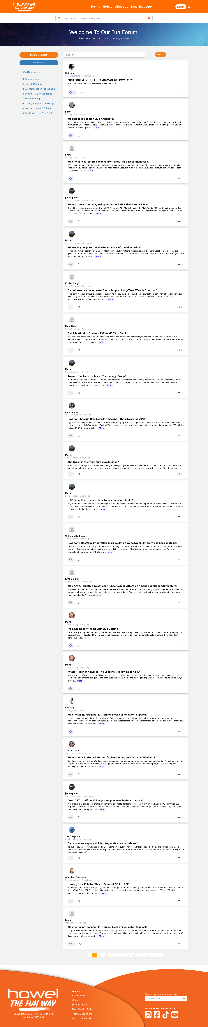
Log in (181, 6)
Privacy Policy (79, 1004)
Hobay (107, 6)
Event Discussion (32, 89)
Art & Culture (43, 108)
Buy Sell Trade (43, 93)
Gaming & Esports (33, 103)
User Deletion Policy (82, 1009)
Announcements (32, 79)
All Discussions (31, 72)
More (97, 128)
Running (49, 89)
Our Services (79, 995)
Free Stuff (45, 113)
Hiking (49, 103)
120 (149, 955)
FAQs (75, 1018)
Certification (30, 113)
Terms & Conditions (82, 1014)
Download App (141, 6)
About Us (121, 6)
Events (95, 6)
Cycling (27, 93)
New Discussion (39, 55)
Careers (76, 1000)
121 (156, 955)
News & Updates (32, 84)
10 (138, 955)
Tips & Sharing (31, 98)
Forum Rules (39, 62)
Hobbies (28, 108)
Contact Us (86, 1018)
